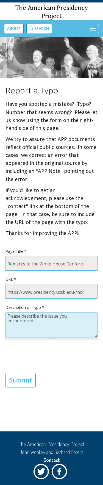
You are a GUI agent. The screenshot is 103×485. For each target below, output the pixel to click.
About (14, 28)
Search (39, 28)
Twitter (43, 473)
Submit (20, 379)
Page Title (16, 251)
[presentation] (47, 356)
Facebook (61, 473)
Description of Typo (24, 307)
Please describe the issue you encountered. (51, 325)
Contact (51, 460)
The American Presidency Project (51, 12)
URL (10, 279)
